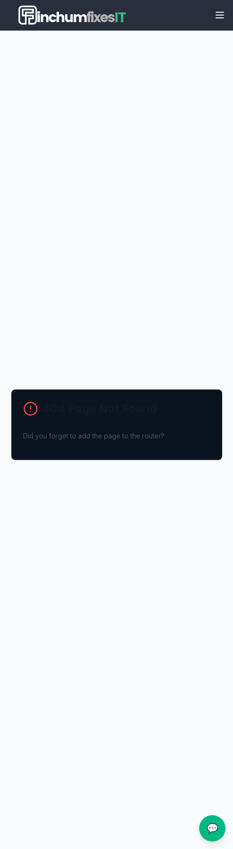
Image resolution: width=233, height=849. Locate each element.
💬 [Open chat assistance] (212, 828)
